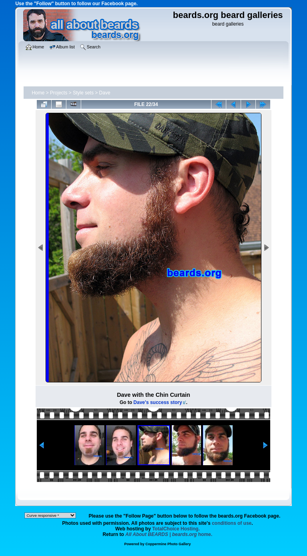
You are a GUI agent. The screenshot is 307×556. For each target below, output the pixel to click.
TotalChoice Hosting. (176, 529)
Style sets (83, 93)
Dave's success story (158, 402)
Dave (104, 93)
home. (169, 534)
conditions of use (231, 523)
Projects (58, 93)
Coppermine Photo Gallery (168, 544)
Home (38, 93)
